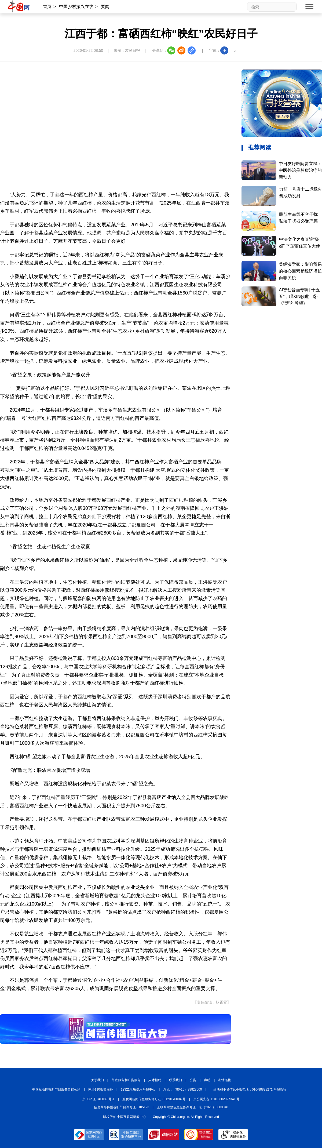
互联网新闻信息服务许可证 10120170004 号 (154, 1099)
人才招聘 (154, 1080)
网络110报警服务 (100, 1089)
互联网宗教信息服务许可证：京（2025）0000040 (192, 1107)
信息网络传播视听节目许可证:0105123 (121, 1107)
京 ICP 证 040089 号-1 (98, 1099)
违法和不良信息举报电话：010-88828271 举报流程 (250, 1089)
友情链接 (224, 1080)
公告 (193, 1080)
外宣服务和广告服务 (126, 1080)
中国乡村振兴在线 (76, 6)
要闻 (105, 6)
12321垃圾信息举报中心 (138, 1089)
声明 (207, 1080)
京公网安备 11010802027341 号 (216, 1099)
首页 (47, 6)
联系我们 (175, 1080)
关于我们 (97, 1080)
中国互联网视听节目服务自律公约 (56, 1089)
